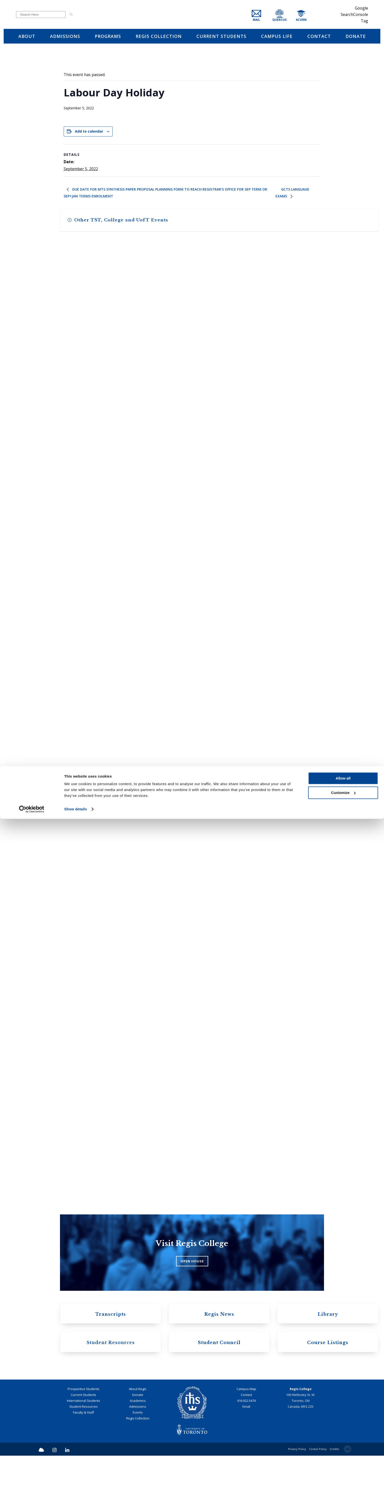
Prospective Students (83, 1418)
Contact (246, 1424)
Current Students (83, 1424)
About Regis (137, 1418)
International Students (83, 1430)
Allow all (343, 1444)
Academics (138, 1430)
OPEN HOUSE (192, 1283)
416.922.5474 (246, 1430)
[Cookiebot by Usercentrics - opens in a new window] (31, 1475)
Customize (343, 1459)
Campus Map (246, 1418)
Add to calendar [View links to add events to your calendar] (89, 133)
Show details (75, 1475)
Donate (137, 1424)
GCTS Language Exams (295, 196)
